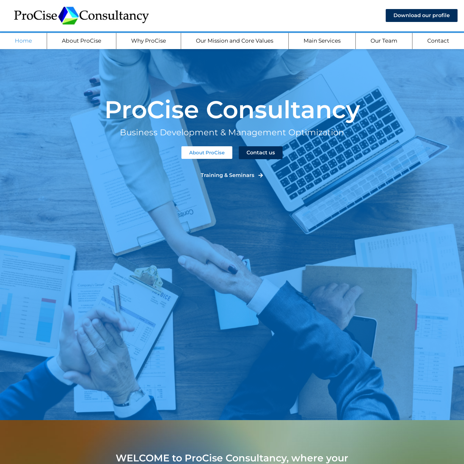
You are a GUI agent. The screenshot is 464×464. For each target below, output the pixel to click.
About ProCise (81, 42)
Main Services (322, 42)
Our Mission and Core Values (234, 42)
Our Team (384, 42)
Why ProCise (148, 42)
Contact (438, 42)
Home (23, 42)
